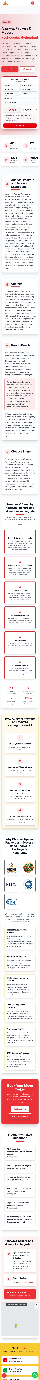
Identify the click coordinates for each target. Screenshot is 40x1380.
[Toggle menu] (37, 3)
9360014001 (28, 1282)
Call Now (27, 69)
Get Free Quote (10, 69)
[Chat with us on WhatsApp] (35, 1375)
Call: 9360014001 (20, 1116)
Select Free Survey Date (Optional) (12, 96)
